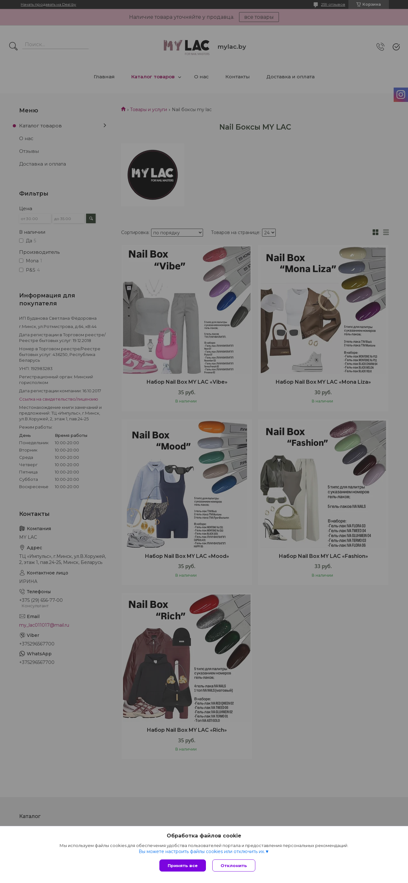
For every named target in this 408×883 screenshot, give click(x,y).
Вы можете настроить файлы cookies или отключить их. (202, 851)
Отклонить (234, 865)
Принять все (183, 865)
